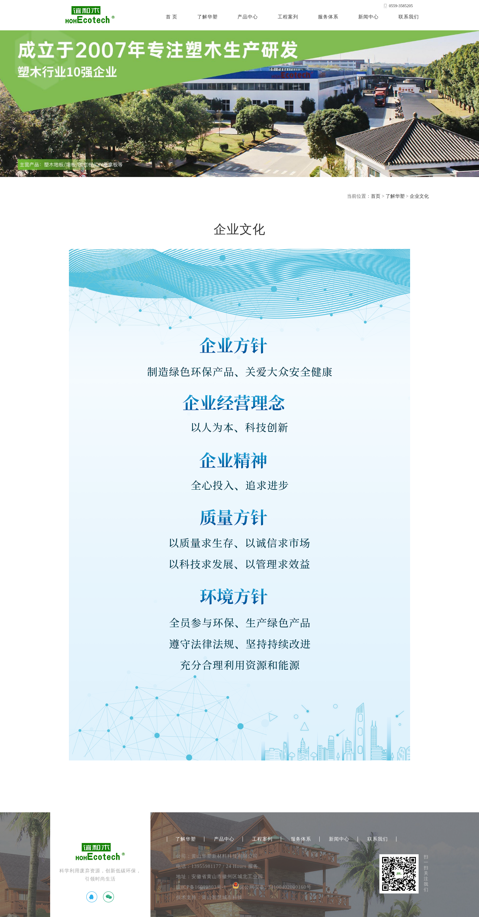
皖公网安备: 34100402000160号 (271, 887)
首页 (375, 196)
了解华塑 (207, 16)
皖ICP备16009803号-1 (201, 887)
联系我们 (408, 16)
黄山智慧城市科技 (222, 897)
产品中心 (247, 16)
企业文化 (419, 196)
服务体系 (328, 16)
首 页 (172, 16)
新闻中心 (368, 16)
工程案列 (288, 16)
